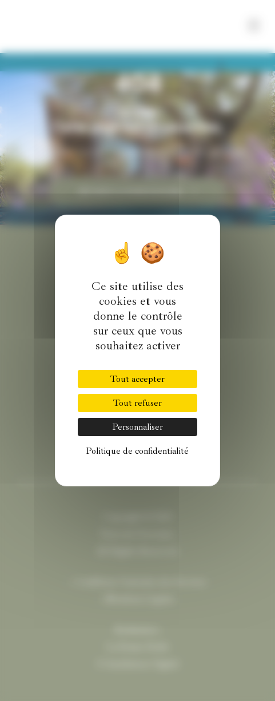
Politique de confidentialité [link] (137, 451)
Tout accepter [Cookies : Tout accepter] (137, 379)
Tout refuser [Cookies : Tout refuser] (137, 403)
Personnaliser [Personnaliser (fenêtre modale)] (137, 427)
